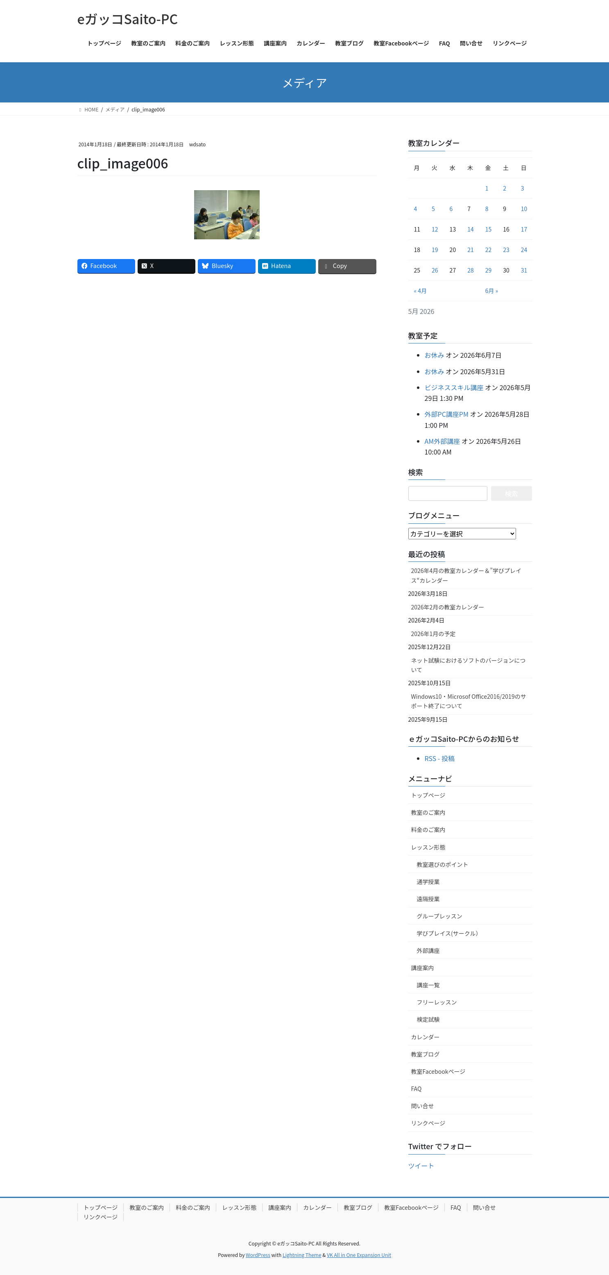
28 (470, 270)
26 (435, 270)
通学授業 (428, 881)
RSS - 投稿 (440, 758)
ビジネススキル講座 (454, 387)
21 (470, 249)
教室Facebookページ (438, 1071)
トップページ (428, 795)
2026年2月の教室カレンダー (447, 607)
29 (488, 270)
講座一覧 (428, 985)
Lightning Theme (302, 1254)
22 (488, 249)
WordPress (258, 1254)
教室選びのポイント (443, 864)
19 (435, 249)
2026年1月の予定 (433, 634)
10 (524, 209)
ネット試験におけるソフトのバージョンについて (468, 665)
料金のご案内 (428, 829)
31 (524, 270)
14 (470, 229)
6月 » (491, 290)
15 (488, 229)
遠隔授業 (428, 899)
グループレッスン (439, 916)
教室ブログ (425, 1054)
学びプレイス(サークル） (449, 933)
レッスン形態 (428, 847)
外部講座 (428, 950)
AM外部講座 (442, 441)
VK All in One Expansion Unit (359, 1254)
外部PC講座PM (447, 414)
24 (524, 249)
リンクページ (428, 1123)
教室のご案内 (428, 812)
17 (524, 229)
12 (435, 229)
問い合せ (422, 1106)
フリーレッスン (437, 1002)
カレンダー (425, 1037)
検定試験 (428, 1019)
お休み (434, 355)
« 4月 (420, 290)
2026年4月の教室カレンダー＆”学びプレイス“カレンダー (466, 575)
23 (506, 249)
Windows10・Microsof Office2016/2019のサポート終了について (468, 701)
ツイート (421, 1165)
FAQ (416, 1088)
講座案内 (422, 968)
